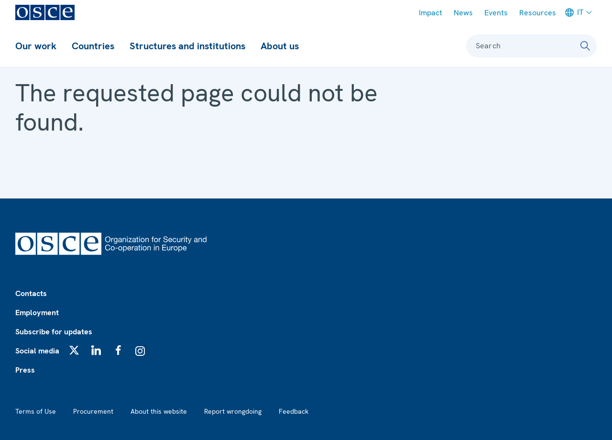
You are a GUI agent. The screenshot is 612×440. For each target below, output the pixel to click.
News (463, 13)
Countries (93, 46)
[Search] (585, 45)
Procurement (93, 411)
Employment (37, 313)
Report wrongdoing (233, 411)
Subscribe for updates (53, 332)
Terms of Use (35, 411)
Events (496, 13)
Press (25, 370)
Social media (37, 351)
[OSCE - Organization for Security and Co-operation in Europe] (45, 12)
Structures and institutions (187, 46)
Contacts (31, 293)
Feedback (293, 411)
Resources (537, 13)
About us (280, 46)
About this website (159, 411)
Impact (430, 13)
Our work (35, 46)
